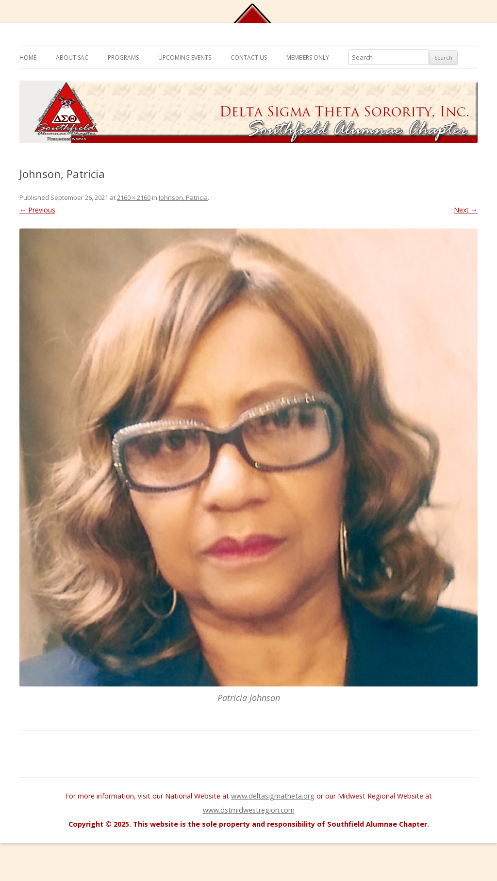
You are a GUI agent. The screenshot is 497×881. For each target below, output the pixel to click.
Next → (466, 209)
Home (27, 57)
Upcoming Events (184, 57)
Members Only (307, 57)
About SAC (72, 57)
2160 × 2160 (133, 197)
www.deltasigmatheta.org (273, 795)
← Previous (37, 209)
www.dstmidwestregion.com (249, 810)
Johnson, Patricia (183, 197)
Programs (123, 57)
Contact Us (249, 57)
